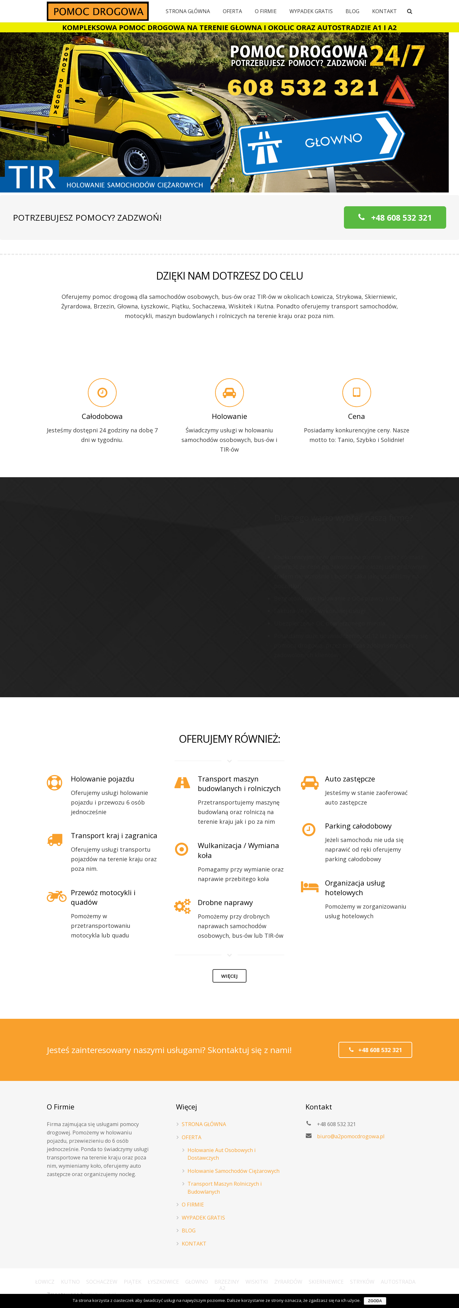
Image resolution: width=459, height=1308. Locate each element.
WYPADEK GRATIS (203, 1217)
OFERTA (191, 1137)
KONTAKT (194, 1243)
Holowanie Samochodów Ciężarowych (234, 1170)
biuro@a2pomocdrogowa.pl (350, 1136)
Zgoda (375, 1301)
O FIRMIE (193, 1204)
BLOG (189, 1230)
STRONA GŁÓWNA (204, 1124)
